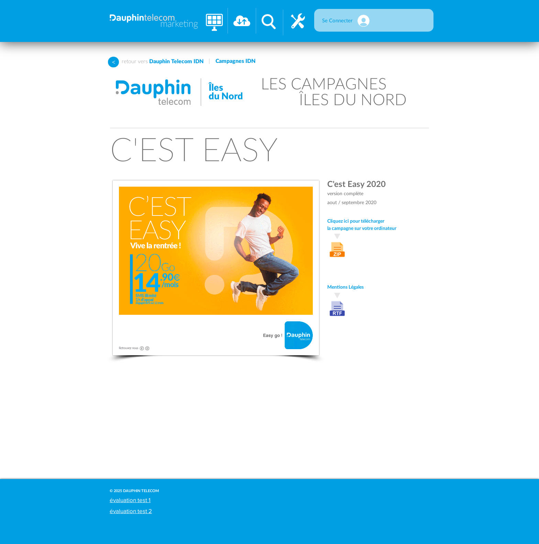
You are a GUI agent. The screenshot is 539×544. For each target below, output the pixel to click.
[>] (113, 62)
